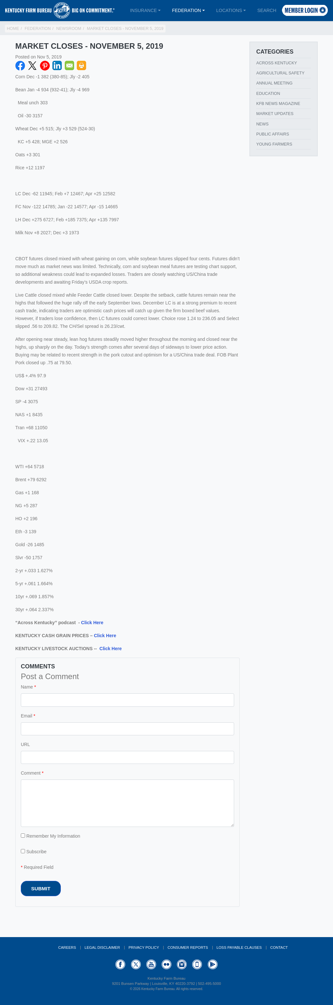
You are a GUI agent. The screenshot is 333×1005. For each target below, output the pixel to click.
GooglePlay (213, 964)
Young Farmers (274, 144)
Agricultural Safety (280, 73)
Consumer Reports (187, 947)
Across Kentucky (276, 63)
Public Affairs (272, 134)
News (262, 124)
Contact (279, 947)
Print (82, 66)
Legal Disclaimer (102, 947)
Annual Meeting (274, 83)
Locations (229, 10)
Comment (31, 773)
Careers (67, 947)
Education (268, 93)
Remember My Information (50, 836)
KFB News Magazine (278, 103)
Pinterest (45, 66)
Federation (186, 10)
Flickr (166, 964)
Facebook (20, 66)
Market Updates (274, 113)
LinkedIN (57, 66)
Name (27, 686)
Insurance (143, 10)
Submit (40, 888)
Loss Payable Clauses (239, 947)
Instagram (182, 964)
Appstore (197, 964)
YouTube (151, 964)
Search (266, 10)
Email (69, 66)
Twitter (32, 66)
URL (25, 744)
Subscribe (34, 851)
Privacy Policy (143, 947)
